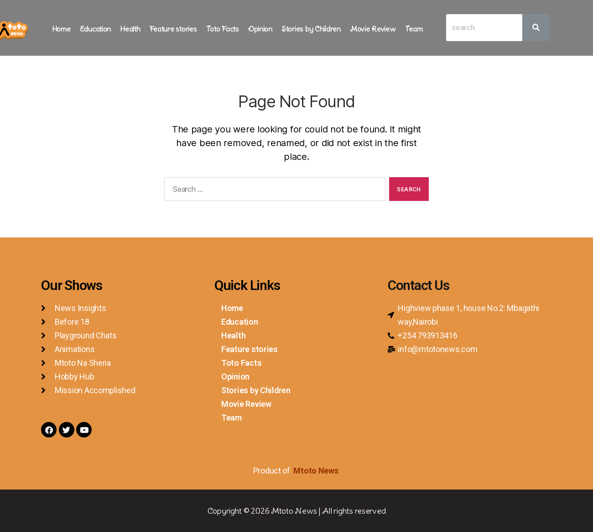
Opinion (260, 28)
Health (130, 28)
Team (414, 28)
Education (95, 28)
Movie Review (373, 28)
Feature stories (173, 28)
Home (61, 28)
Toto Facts (222, 28)
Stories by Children (311, 28)
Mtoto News (316, 470)
